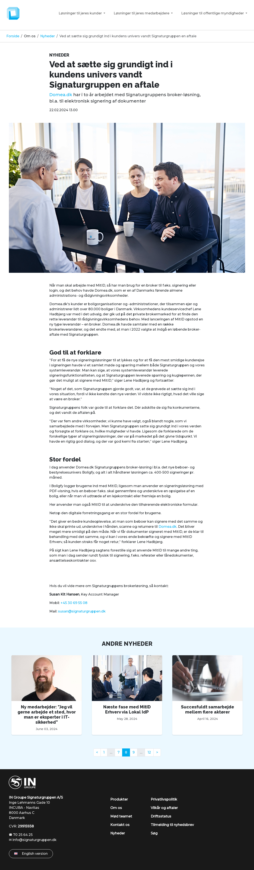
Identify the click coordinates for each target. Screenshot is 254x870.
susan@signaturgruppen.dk (82, 611)
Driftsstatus (161, 816)
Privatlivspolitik (164, 799)
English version (31, 854)
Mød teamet (121, 816)
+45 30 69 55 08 (74, 603)
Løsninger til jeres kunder (81, 13)
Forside (12, 36)
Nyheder (47, 36)
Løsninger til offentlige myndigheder (213, 13)
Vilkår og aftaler (164, 808)
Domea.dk (60, 94)
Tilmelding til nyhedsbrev (172, 825)
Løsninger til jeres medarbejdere (142, 13)
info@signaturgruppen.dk (34, 840)
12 (149, 752)
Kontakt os (120, 825)
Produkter (119, 799)
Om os (30, 36)
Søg (154, 833)
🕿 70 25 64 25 (21, 835)
